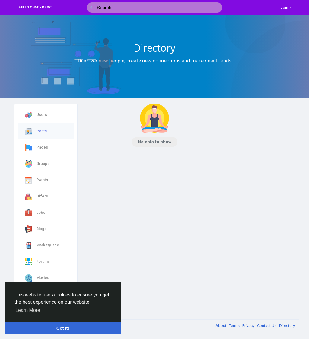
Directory (287, 325)
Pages (36, 147)
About (221, 325)
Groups (37, 164)
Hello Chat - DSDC (35, 7)
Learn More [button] (27, 310)
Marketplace (42, 245)
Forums (37, 261)
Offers (36, 196)
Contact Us (267, 325)
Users (36, 115)
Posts (36, 131)
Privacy (248, 325)
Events (36, 180)
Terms (235, 325)
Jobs (35, 212)
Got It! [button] (62, 328)
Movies (37, 278)
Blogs (35, 229)
